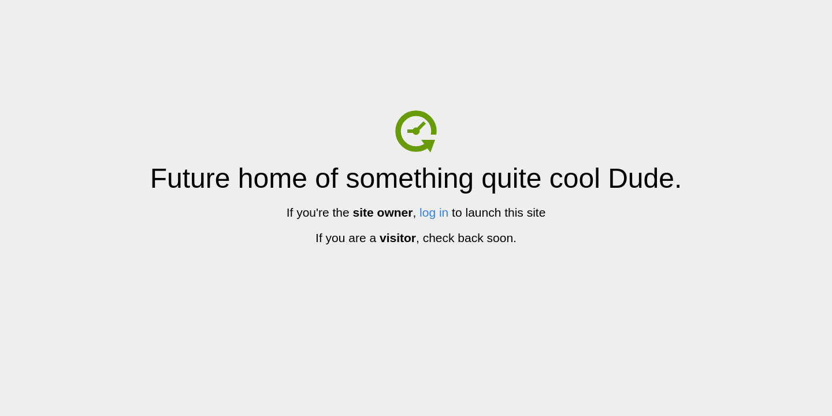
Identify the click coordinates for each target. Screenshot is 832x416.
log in (433, 212)
